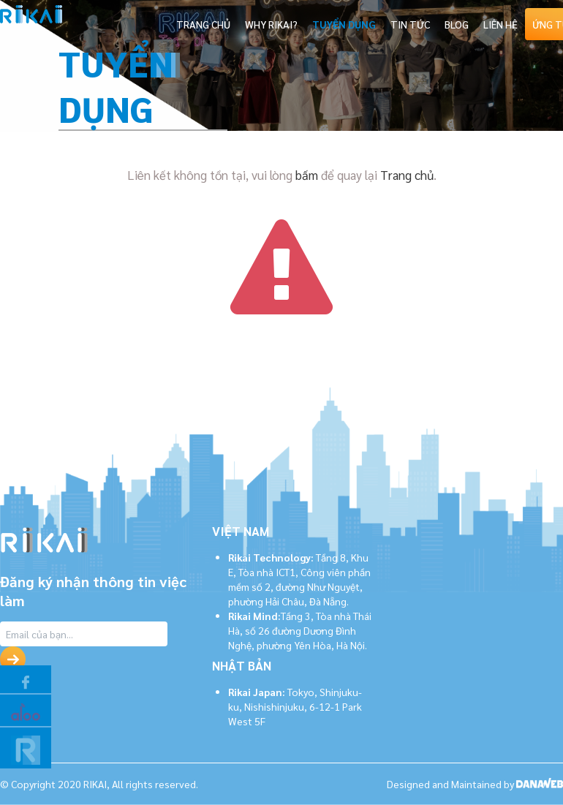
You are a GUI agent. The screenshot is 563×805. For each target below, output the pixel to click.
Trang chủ (407, 175)
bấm (306, 175)
